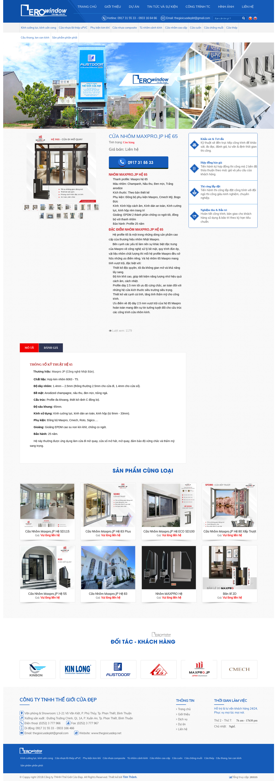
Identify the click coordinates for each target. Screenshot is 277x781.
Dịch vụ (182, 719)
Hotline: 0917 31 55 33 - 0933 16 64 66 (132, 18)
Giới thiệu (184, 714)
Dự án (182, 724)
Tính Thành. (130, 777)
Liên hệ (182, 729)
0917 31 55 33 (140, 162)
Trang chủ (184, 709)
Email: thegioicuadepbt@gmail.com (188, 18)
